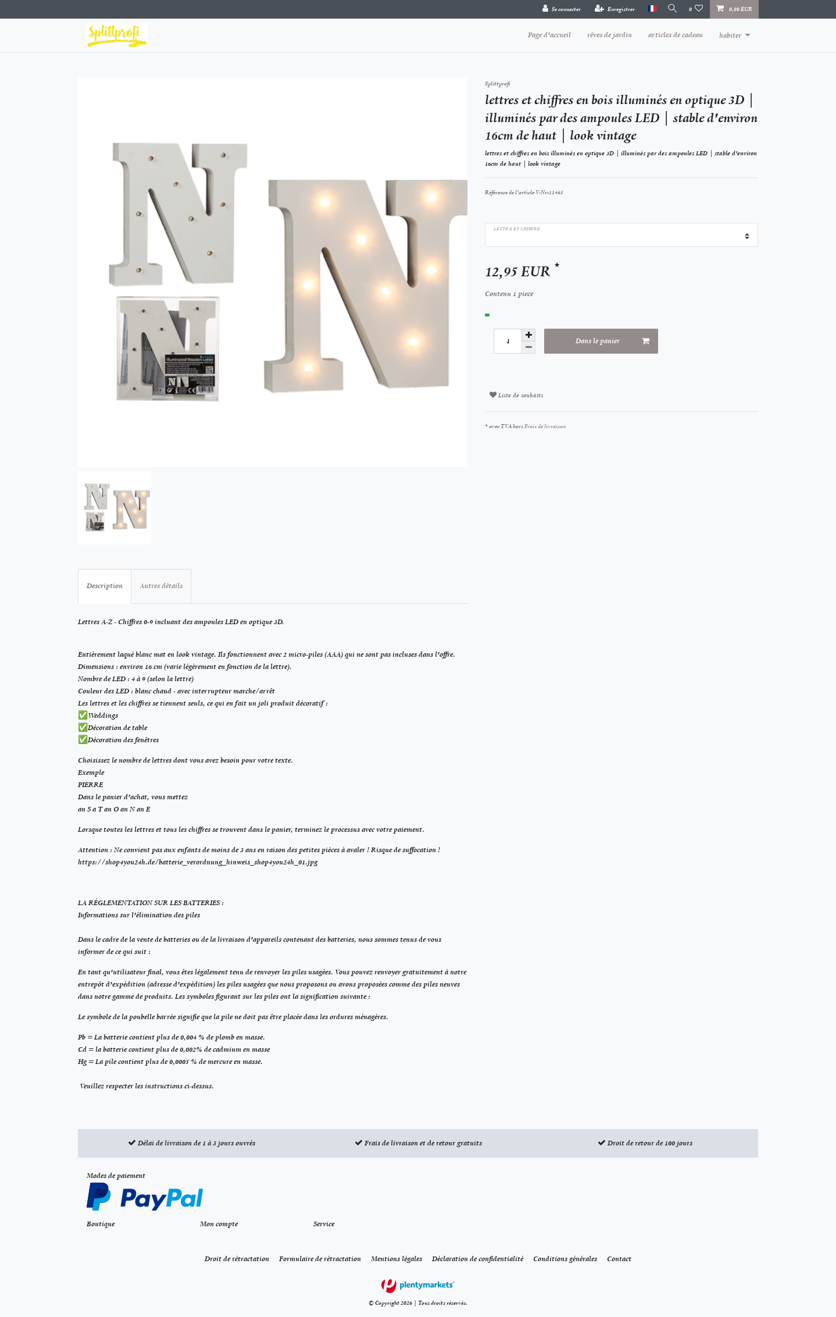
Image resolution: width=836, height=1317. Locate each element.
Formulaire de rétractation (320, 1258)
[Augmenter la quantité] (528, 335)
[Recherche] (671, 9)
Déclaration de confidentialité (477, 1258)
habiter (730, 35)
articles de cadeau (675, 35)
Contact (619, 1258)
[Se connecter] (558, 9)
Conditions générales (565, 1258)
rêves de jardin (609, 35)
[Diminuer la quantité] (528, 347)
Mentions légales (396, 1258)
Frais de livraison (545, 426)
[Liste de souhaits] (696, 9)
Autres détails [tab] (161, 585)
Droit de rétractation (237, 1258)
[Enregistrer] (611, 9)
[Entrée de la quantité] (507, 341)
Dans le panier (613, 341)
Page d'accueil (549, 35)
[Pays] (648, 9)
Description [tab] (105, 585)
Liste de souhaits (516, 395)
